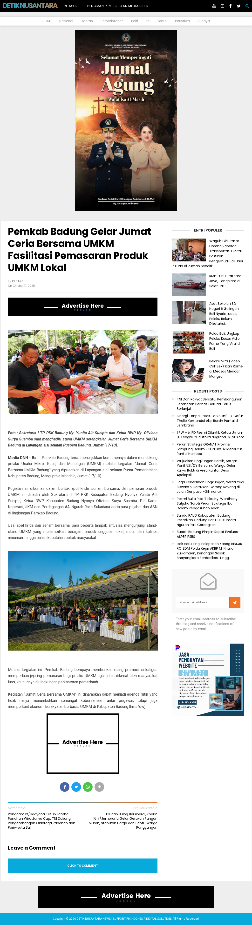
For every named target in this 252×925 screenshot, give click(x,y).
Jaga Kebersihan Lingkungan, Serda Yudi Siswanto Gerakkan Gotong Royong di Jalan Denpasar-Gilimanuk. (210, 487)
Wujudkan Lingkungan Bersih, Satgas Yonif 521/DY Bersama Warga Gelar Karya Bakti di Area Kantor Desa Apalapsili (207, 468)
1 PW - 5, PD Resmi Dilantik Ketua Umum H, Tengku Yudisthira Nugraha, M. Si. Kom (210, 435)
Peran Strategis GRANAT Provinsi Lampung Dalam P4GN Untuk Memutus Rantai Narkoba (210, 449)
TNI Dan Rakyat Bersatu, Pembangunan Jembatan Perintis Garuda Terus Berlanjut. (209, 404)
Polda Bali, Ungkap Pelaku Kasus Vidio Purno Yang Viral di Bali (224, 341)
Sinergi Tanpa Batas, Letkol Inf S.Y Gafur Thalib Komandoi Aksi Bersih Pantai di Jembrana (210, 421)
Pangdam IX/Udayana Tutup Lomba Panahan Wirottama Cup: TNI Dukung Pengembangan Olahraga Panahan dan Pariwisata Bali (41, 821)
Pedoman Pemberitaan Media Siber (118, 6)
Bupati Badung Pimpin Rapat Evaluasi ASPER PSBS (207, 534)
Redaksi (71, 6)
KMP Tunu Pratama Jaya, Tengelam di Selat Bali (225, 280)
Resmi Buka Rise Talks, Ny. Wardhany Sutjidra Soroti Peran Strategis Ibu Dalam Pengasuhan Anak (207, 504)
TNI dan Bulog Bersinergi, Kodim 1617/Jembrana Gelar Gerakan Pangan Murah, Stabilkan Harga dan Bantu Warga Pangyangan (123, 821)
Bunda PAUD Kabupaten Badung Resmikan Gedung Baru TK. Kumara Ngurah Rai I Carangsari (206, 520)
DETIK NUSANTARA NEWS (38, 5)
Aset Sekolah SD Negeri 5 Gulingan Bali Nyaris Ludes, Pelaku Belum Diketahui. (224, 313)
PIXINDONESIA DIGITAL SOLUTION (148, 918)
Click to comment (82, 865)
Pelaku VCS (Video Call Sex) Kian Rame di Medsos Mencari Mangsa (226, 369)
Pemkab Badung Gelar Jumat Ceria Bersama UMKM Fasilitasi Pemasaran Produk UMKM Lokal (79, 249)
